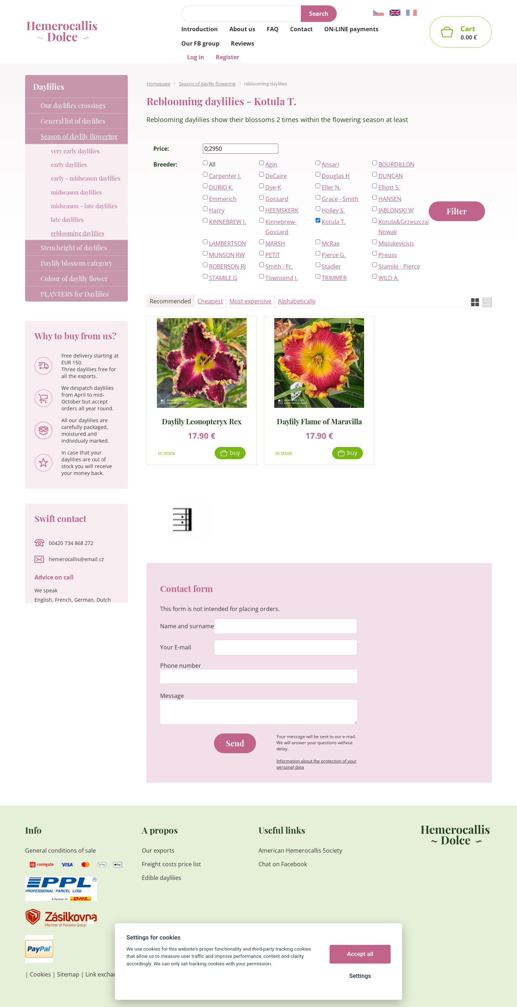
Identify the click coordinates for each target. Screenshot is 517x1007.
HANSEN (389, 199)
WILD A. (388, 278)
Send (235, 743)
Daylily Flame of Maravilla (319, 420)
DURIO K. (221, 187)
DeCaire (276, 176)
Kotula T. (333, 222)
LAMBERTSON (227, 243)
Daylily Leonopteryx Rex (202, 420)
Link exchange (104, 974)
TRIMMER (334, 278)
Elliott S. (389, 187)
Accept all (360, 954)
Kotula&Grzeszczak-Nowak (399, 227)
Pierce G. (334, 255)
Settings (360, 976)
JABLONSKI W (396, 210)
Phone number (180, 666)
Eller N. (331, 187)
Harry (216, 210)
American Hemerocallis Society (300, 850)
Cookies (40, 974)
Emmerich (223, 199)
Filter (457, 211)
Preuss (387, 255)
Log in (195, 57)
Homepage (158, 83)
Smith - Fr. (279, 266)
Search (319, 14)
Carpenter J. (225, 176)
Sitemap (68, 974)
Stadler (331, 266)
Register (227, 57)
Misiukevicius (396, 243)
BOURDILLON (396, 164)
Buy (235, 453)
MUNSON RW (227, 255)
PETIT (272, 255)
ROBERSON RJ (227, 266)
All (212, 164)
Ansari (330, 164)
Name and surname (187, 626)
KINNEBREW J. (227, 222)
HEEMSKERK (281, 210)
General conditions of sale (60, 850)
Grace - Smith (340, 199)
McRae (331, 243)
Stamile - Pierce (399, 266)
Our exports (159, 850)
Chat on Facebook (282, 864)
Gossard (276, 199)
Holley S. (333, 210)
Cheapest (210, 301)
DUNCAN (390, 176)
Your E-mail (175, 647)
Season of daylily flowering (207, 83)
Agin (271, 164)
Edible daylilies (161, 878)
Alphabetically (297, 301)
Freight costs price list (171, 864)
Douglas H (336, 176)
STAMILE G (223, 278)
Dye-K (273, 187)
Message (172, 696)
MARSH (275, 243)
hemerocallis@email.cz (76, 559)
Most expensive (250, 301)
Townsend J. (281, 278)
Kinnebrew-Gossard (280, 227)
